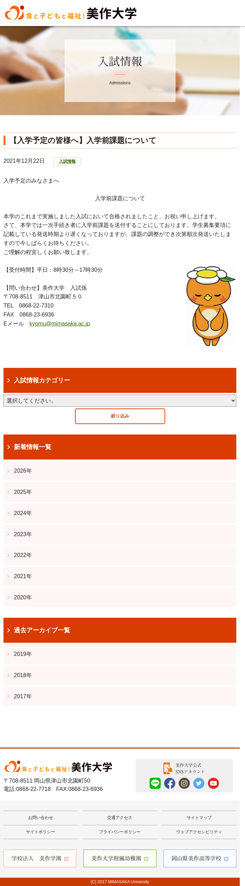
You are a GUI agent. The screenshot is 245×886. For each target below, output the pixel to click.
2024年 (23, 513)
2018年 (23, 675)
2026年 (23, 471)
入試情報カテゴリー (42, 380)
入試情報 (67, 161)
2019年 (23, 654)
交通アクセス (119, 817)
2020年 (23, 597)
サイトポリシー (40, 831)
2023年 (23, 534)
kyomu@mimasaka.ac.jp (59, 324)
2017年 (23, 696)
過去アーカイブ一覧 (42, 630)
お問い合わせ (40, 817)
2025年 (23, 492)
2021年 (23, 576)
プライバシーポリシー (120, 831)
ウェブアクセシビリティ (199, 831)
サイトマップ (199, 817)
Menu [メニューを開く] (229, 13)
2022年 (23, 555)
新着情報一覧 (32, 447)
